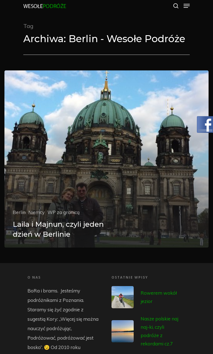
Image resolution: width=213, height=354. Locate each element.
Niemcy (36, 212)
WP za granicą (63, 212)
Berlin (19, 212)
